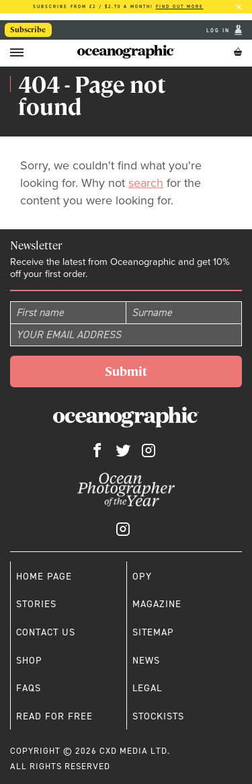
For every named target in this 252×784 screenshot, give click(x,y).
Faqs (28, 688)
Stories (36, 604)
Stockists (158, 716)
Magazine (156, 604)
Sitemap (153, 632)
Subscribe (28, 29)
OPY (142, 576)
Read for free (54, 716)
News (146, 660)
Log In (219, 30)
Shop (29, 660)
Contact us (45, 632)
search (145, 183)
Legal (147, 688)
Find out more (180, 6)
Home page (44, 576)
